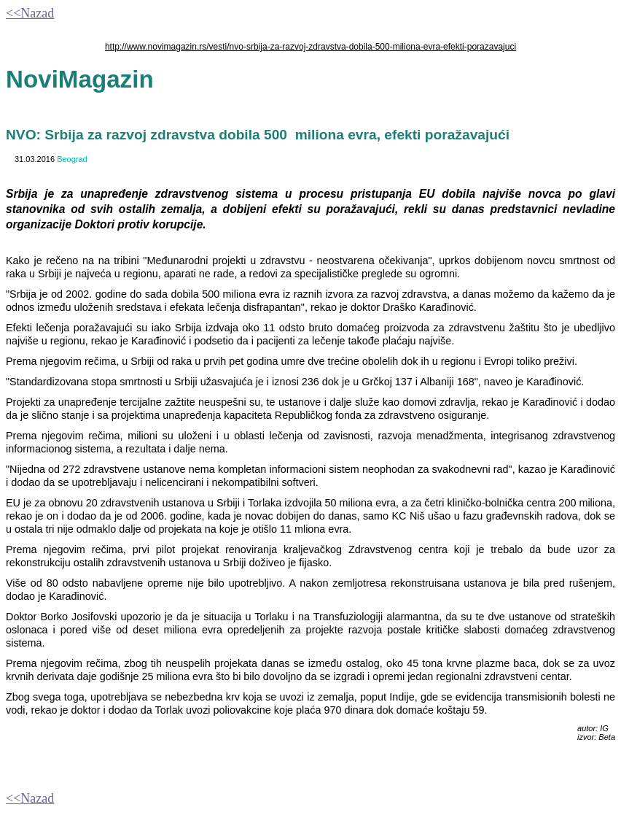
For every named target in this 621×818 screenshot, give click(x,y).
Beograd (72, 159)
